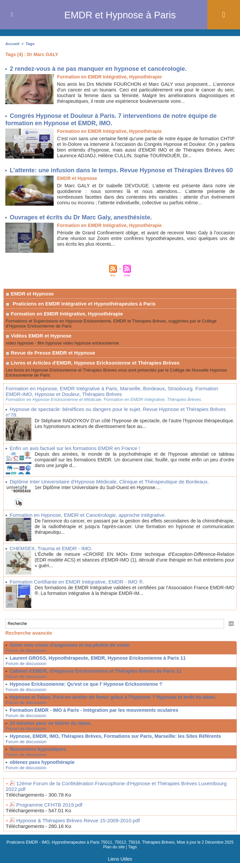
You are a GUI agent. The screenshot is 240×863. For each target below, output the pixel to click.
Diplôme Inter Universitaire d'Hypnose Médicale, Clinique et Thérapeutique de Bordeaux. (101, 486)
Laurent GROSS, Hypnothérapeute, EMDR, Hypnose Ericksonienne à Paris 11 (95, 661)
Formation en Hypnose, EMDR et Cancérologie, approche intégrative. (81, 519)
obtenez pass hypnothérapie (41, 766)
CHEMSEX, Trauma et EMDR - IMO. (48, 552)
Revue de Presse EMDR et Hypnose (50, 365)
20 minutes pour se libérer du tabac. (50, 726)
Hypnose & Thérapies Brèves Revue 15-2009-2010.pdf (73, 817)
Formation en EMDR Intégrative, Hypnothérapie (64, 326)
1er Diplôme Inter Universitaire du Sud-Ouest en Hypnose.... (101, 492)
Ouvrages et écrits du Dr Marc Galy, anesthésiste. (84, 229)
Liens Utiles (120, 855)
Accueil (11, 43)
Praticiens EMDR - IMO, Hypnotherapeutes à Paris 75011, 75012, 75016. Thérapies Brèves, (91, 839)
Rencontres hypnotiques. (38, 753)
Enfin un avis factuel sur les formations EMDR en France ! (69, 453)
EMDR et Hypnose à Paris (120, 15)
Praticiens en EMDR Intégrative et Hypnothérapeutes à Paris (84, 315)
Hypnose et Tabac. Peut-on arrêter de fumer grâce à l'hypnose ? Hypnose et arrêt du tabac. (110, 700)
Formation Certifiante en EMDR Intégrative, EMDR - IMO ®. (71, 585)
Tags (29, 43)
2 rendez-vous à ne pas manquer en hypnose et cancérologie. (102, 67)
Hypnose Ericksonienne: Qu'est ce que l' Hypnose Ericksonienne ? (84, 687)
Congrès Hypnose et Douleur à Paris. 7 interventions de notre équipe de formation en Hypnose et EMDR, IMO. (115, 119)
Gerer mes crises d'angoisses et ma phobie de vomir (68, 648)
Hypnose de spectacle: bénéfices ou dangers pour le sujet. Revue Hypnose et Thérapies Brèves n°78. (115, 420)
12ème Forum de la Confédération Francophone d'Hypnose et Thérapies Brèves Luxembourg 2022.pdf (122, 787)
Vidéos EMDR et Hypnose (38, 348)
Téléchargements (25, 792)
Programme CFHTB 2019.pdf (46, 802)
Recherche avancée (28, 636)
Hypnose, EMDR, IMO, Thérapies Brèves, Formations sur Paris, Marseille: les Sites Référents (112, 739)
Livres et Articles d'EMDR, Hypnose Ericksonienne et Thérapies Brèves (93, 375)
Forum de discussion (24, 654)
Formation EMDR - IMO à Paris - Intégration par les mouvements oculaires (92, 713)
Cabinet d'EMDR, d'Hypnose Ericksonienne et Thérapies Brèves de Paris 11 (93, 674)
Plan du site (114, 844)
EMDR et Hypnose (30, 305)
